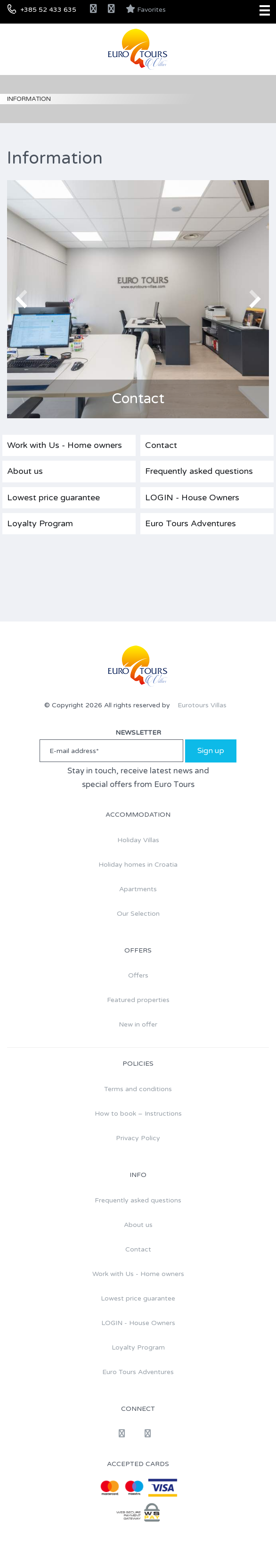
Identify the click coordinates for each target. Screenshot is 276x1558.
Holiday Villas (138, 840)
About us (25, 471)
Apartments (138, 889)
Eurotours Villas (202, 705)
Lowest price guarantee (53, 497)
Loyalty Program (40, 523)
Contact (161, 445)
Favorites (146, 9)
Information (29, 99)
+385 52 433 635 (48, 10)
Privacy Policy (138, 1138)
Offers (138, 975)
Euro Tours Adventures (190, 523)
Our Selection (138, 914)
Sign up (210, 750)
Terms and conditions (138, 1089)
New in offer (138, 1024)
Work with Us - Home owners (64, 445)
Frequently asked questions (199, 471)
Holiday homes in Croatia (138, 865)
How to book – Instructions (138, 1114)
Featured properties (138, 1000)
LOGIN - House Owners (192, 497)
